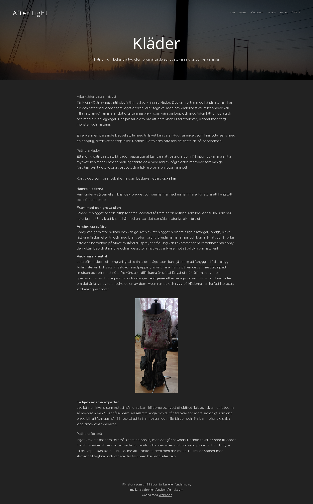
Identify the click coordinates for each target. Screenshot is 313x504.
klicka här (169, 178)
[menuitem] (277, 13)
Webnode (165, 495)
